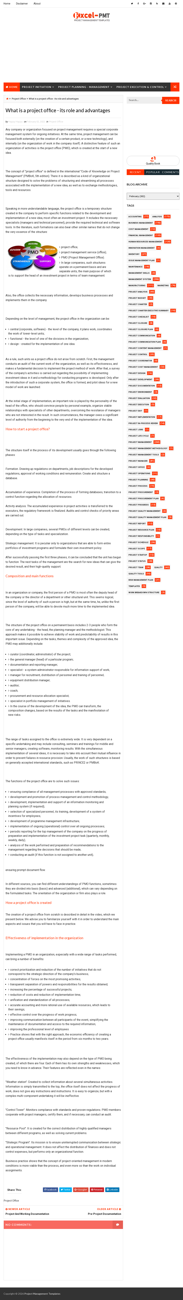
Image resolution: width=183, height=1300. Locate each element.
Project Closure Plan (140, 329)
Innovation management (141, 248)
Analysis (157, 217)
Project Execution (138, 404)
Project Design (136, 373)
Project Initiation (36, 86)
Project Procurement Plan (143, 498)
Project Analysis (137, 292)
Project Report (137, 523)
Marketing (163, 285)
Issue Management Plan (141, 260)
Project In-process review (143, 423)
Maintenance (135, 267)
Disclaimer (22, 3)
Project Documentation (141, 386)
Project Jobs (135, 430)
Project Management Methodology (147, 448)
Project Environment (140, 392)
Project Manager (137, 461)
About (37, 3)
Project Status (137, 561)
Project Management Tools (143, 455)
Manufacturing (136, 285)
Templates (134, 586)
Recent (135, 172)
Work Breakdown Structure (143, 592)
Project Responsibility (141, 536)
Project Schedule (138, 542)
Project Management (140, 442)
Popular (153, 172)
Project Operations (139, 473)
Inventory (133, 254)
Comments (170, 172)
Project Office (56, 121)
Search (170, 100)
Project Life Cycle (138, 436)
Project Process (137, 486)
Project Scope (136, 549)
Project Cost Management (143, 367)
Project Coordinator (140, 361)
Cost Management (138, 229)
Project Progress (138, 505)
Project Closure (19, 95)
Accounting (135, 217)
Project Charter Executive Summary (148, 310)
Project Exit (135, 411)
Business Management (140, 223)
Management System (139, 279)
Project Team (135, 567)
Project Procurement (140, 492)
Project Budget (137, 298)
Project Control (137, 354)
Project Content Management (145, 348)
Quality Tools (136, 574)
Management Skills (139, 273)
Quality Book (153, 163)
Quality (158, 567)
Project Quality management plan (147, 517)
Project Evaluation (139, 398)
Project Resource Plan (141, 530)
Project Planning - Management (84, 86)
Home (7, 3)
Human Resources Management (145, 242)
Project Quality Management (144, 511)
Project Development (140, 379)
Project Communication (141, 336)
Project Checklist (138, 317)
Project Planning (138, 480)
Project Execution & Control (140, 86)
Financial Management (140, 235)
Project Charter (137, 304)
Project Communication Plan (144, 342)
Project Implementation (141, 417)
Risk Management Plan (140, 580)
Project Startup (137, 555)
